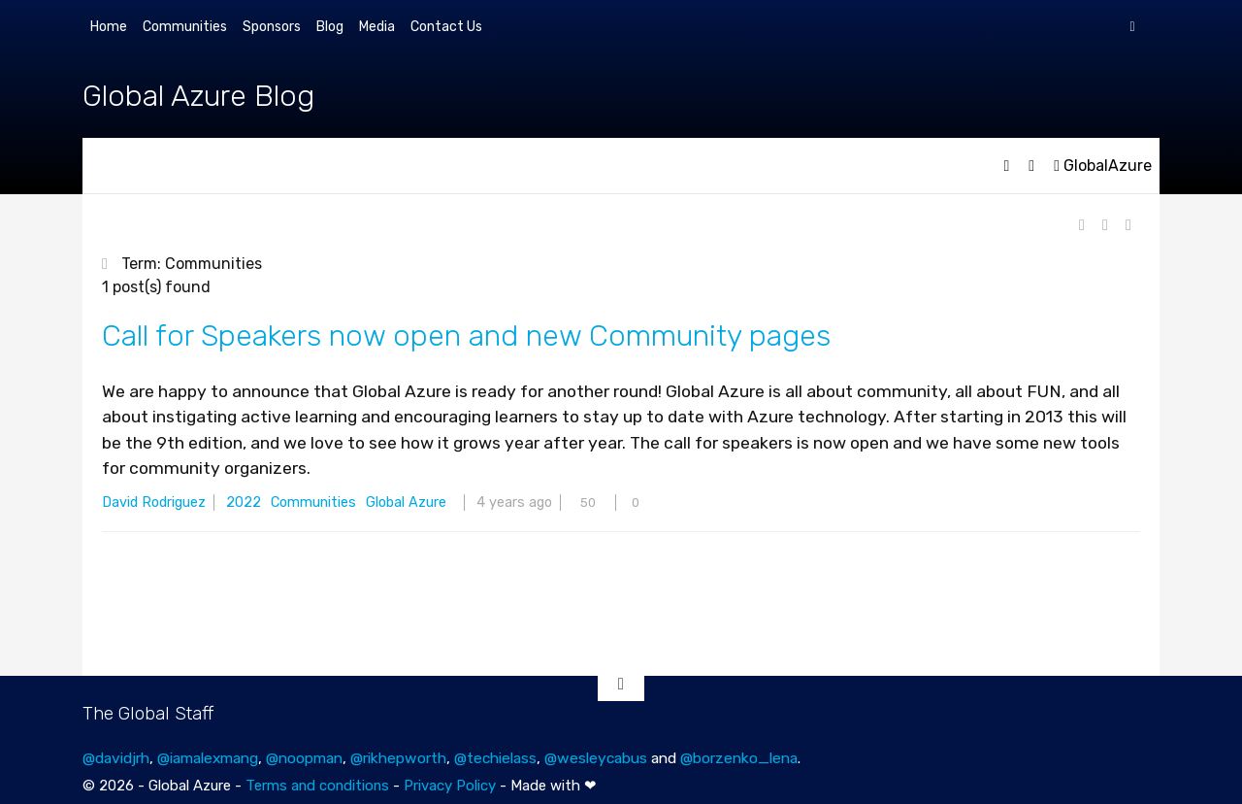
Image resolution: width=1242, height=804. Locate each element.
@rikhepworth (398, 758)
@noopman (304, 758)
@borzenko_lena (739, 758)
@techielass (495, 758)
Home (108, 26)
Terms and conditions (317, 785)
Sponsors (272, 26)
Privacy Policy (450, 785)
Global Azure (406, 502)
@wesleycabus (595, 758)
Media (377, 26)
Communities (185, 26)
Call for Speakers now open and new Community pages (466, 335)
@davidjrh (115, 758)
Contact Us (446, 26)
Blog (329, 26)
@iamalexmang (207, 758)
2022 (243, 502)
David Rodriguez (154, 502)
